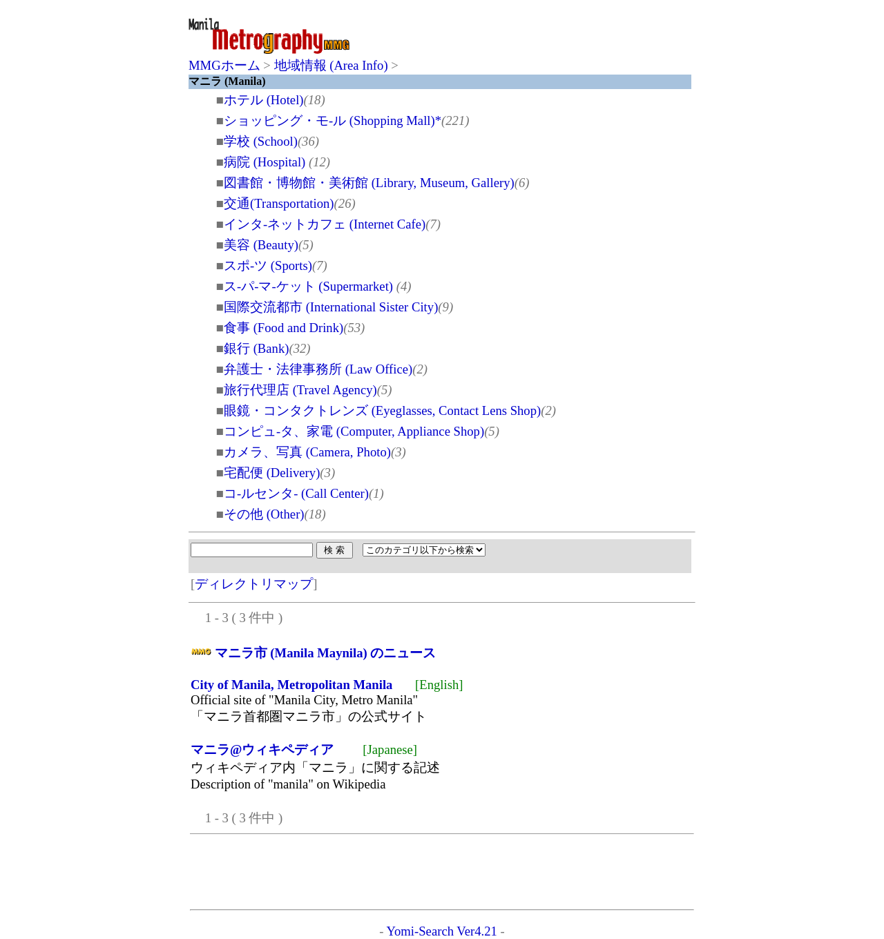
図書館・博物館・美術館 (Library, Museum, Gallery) (369, 182)
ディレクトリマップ (254, 584)
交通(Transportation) (279, 203)
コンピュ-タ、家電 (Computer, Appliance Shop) (354, 431)
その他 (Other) (264, 514)
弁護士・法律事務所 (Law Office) (318, 369)
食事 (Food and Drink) (283, 327)
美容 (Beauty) (261, 245)
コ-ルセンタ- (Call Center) (296, 493)
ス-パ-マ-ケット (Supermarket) (310, 286)
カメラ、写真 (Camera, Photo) (307, 452)
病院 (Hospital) (266, 162)
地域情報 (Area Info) (331, 65)
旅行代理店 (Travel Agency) (300, 390)
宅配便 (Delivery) (272, 472)
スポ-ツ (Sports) (268, 265)
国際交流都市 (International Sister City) (331, 307)
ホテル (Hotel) (264, 100)
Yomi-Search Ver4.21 (441, 931)
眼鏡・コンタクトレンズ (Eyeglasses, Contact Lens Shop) (382, 410)
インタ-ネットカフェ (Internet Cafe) (324, 224)
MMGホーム (224, 65)
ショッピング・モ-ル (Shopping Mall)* (332, 120)
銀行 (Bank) (256, 348)
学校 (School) (261, 141)
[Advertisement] (529, 36)
